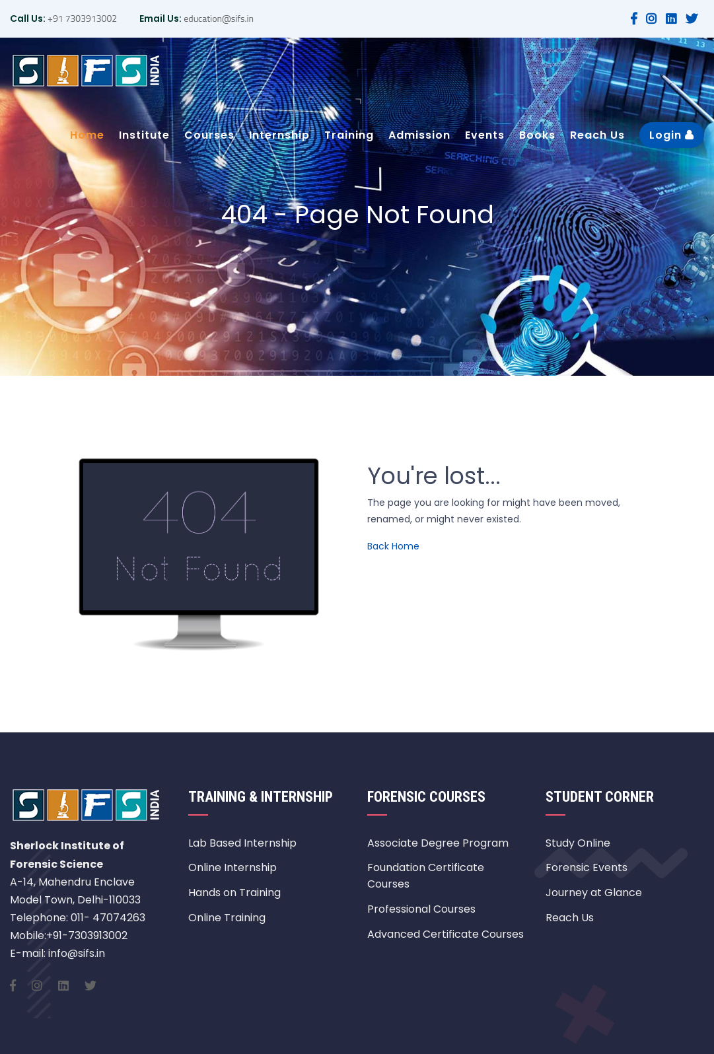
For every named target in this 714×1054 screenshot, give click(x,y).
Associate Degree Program (438, 843)
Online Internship (232, 867)
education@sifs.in (218, 18)
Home (87, 135)
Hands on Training (234, 892)
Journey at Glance (594, 892)
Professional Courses (421, 909)
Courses (209, 135)
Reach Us (597, 135)
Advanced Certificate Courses (445, 934)
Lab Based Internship (242, 843)
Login (671, 135)
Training (349, 135)
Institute (144, 135)
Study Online (578, 843)
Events (485, 135)
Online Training (227, 917)
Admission (419, 135)
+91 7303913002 (81, 18)
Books (537, 135)
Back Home (393, 546)
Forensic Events (586, 867)
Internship (279, 135)
